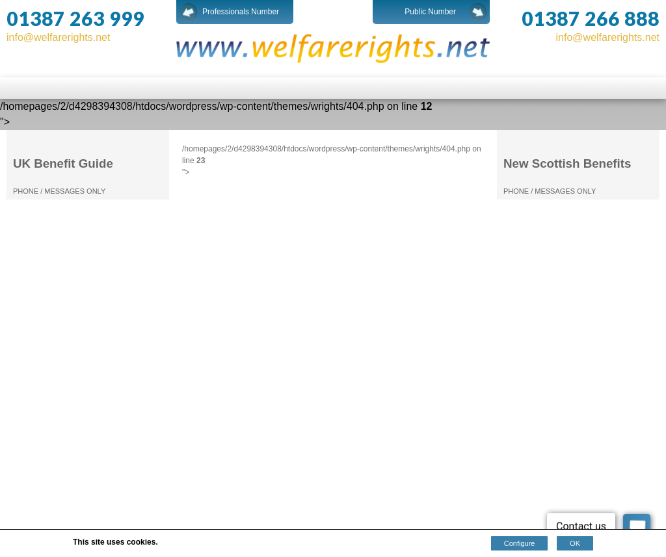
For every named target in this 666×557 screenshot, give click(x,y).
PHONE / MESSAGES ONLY (59, 191)
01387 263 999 (75, 18)
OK (575, 543)
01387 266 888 (590, 18)
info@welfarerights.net (58, 37)
